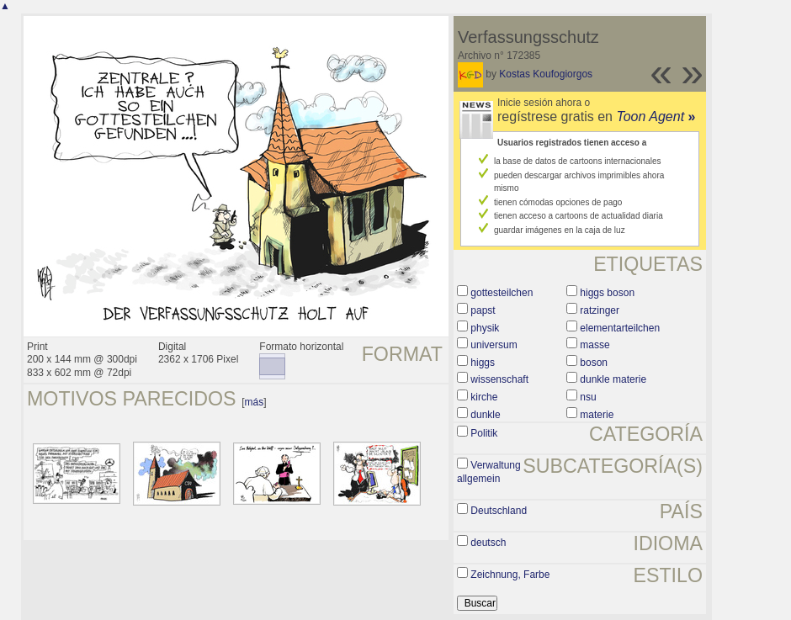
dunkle (485, 415)
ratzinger (599, 310)
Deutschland (498, 511)
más (254, 402)
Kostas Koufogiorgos (545, 74)
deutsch (488, 542)
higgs (482, 362)
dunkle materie (613, 379)
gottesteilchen (501, 293)
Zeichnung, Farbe (509, 574)
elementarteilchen (620, 328)
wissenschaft (499, 379)
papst (482, 310)
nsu (588, 397)
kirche (483, 397)
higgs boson (607, 293)
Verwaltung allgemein (489, 472)
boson (594, 362)
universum (493, 345)
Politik (483, 433)
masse (594, 345)
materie (596, 415)
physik (484, 328)
